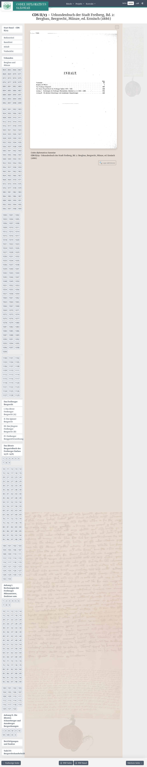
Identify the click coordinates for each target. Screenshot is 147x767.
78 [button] (16, 523)
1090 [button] (5, 339)
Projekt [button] (79, 4)
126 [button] (14, 570)
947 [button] (19, 155)
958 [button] (14, 167)
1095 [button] (17, 343)
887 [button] (19, 90)
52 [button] (12, 502)
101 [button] (9, 546)
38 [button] (16, 489)
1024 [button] (5, 248)
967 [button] (19, 175)
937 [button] (9, 146)
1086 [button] (17, 331)
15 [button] (4, 473)
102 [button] (14, 546)
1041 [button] (17, 269)
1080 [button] (17, 322)
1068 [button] (17, 306)
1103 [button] (5, 362)
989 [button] (9, 200)
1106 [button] (5, 366)
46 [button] (8, 498)
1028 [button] (11, 252)
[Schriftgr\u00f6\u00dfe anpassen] (137, 3)
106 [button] (14, 550)
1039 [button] (5, 269)
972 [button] (4, 184)
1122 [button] (11, 387)
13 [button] (16, 469)
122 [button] (14, 566)
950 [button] (14, 159)
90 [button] (4, 535)
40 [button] (4, 494)
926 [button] (14, 134)
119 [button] (19, 562)
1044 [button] (17, 273)
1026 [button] (17, 248)
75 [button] (4, 523)
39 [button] (20, 489)
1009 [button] (5, 227)
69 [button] (20, 514)
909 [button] (9, 117)
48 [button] (16, 498)
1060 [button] (5, 298)
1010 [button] (11, 227)
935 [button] (19, 142)
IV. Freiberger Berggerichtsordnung (13, 437)
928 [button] (4, 138)
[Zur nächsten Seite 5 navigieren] (135, 763)
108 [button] (4, 554)
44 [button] (20, 494)
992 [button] (4, 204)
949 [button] (9, 159)
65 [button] (4, 514)
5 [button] (15, 458)
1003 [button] (5, 219)
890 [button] (14, 94)
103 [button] (19, 546)
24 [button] (20, 477)
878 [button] (14, 82)
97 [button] (12, 539)
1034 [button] (11, 260)
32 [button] (12, 485)
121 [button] (9, 566)
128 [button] (4, 574)
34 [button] (20, 485)
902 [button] (14, 109)
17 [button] (12, 473)
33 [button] (16, 485)
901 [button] (9, 109)
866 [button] (14, 70)
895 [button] (19, 99)
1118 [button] (5, 383)
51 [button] (8, 502)
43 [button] (16, 494)
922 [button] (14, 130)
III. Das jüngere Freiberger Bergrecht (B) (11, 429)
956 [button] (4, 167)
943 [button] (19, 150)
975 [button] (19, 184)
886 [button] (14, 90)
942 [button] (14, 150)
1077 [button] (17, 318)
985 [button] (9, 196)
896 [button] (4, 103)
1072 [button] (5, 314)
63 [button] (16, 510)
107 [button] (19, 550)
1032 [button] (17, 256)
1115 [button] (5, 378)
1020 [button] (17, 240)
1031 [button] (11, 256)
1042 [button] (5, 273)
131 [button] (19, 574)
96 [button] (8, 539)
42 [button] (12, 494)
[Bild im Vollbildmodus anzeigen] (117, 27)
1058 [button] (11, 293)
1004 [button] (11, 219)
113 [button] (9, 558)
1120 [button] (17, 383)
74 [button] (20, 518)
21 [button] (8, 477)
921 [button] (9, 130)
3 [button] (9, 458)
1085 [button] (11, 331)
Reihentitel (9, 38)
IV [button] (12, 730)
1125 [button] (11, 391)
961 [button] (9, 171)
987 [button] (19, 196)
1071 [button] (17, 310)
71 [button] (8, 518)
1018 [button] (5, 240)
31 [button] (8, 485)
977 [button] (9, 188)
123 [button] (19, 566)
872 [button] (4, 78)
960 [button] (4, 171)
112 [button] (4, 558)
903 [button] (19, 109)
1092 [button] (17, 339)
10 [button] (4, 469)
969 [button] (9, 179)
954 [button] (14, 163)
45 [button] (4, 498)
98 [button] (16, 539)
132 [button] (4, 579)
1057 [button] (5, 293)
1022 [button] (11, 244)
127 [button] (19, 570)
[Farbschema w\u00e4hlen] (142, 3)
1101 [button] (11, 358)
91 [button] (8, 535)
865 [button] (9, 70)
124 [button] (4, 570)
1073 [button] (11, 314)
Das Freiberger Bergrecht (11, 403)
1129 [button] (17, 395)
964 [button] (4, 175)
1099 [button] (5, 351)
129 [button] (9, 574)
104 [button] (4, 550)
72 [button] (12, 518)
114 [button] (14, 558)
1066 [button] (5, 306)
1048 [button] (5, 281)
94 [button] (20, 535)
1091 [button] (11, 339)
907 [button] (19, 113)
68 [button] (16, 514)
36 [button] (8, 489)
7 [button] (3, 462)
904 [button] (4, 113)
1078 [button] (5, 322)
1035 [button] (17, 260)
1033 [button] (5, 260)
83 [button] (16, 527)
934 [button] (14, 142)
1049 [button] (11, 281)
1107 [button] (11, 366)
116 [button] (4, 562)
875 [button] (19, 78)
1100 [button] (5, 358)
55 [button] (4, 506)
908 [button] (4, 117)
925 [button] (9, 134)
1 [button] (3, 458)
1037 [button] (11, 264)
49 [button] (20, 498)
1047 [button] (17, 277)
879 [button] (19, 82)
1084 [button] (5, 331)
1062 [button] (17, 298)
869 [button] (9, 74)
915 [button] (19, 121)
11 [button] (8, 469)
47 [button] (12, 498)
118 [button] (14, 562)
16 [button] (8, 473)
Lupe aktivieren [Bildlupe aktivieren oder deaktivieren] (107, 162)
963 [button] (19, 171)
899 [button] (19, 103)
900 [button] (4, 109)
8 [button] (6, 462)
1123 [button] (17, 387)
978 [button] (14, 188)
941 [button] (9, 150)
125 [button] (9, 570)
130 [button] (14, 574)
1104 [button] (11, 362)
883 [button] (19, 86)
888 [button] (4, 94)
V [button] (16, 730)
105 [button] (9, 550)
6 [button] (18, 458)
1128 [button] (11, 395)
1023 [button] (17, 244)
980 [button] (4, 192)
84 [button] (20, 527)
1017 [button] (17, 235)
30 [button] (4, 485)
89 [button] (20, 531)
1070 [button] (11, 310)
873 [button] (9, 78)
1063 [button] (5, 302)
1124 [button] (5, 391)
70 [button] (4, 518)
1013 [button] (11, 231)
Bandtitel (8, 42)
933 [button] (9, 142)
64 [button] (20, 510)
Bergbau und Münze (9, 63)
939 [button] (19, 146)
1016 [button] (11, 235)
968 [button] (4, 179)
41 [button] (8, 494)
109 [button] (9, 554)
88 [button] (16, 531)
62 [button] (12, 510)
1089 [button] (17, 335)
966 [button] (14, 175)
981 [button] (9, 192)
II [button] (5, 730)
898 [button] (14, 103)
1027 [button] (5, 252)
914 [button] (14, 121)
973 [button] (9, 184)
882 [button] (14, 86)
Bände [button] (69, 4)
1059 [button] (17, 293)
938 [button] (14, 146)
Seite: (124, 3)
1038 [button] (17, 264)
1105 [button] (17, 362)
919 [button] (19, 126)
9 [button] (9, 462)
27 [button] (12, 481)
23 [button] (16, 477)
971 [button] (19, 179)
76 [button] (8, 523)
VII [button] (4, 735)
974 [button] (14, 184)
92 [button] (12, 535)
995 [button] (19, 204)
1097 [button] (11, 347)
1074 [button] (17, 314)
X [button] (15, 735)
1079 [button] (11, 322)
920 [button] (4, 130)
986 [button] (14, 196)
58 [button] (16, 506)
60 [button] (4, 510)
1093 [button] (5, 343)
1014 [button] (17, 231)
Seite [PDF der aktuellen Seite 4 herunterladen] (66, 763)
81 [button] (8, 527)
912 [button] (4, 121)
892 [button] (4, 99)
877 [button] (9, 82)
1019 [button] (11, 240)
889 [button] (9, 94)
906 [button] (14, 113)
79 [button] (20, 523)
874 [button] (14, 78)
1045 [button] (5, 277)
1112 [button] (5, 374)
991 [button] (19, 200)
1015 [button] (5, 235)
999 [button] (19, 208)
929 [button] (9, 138)
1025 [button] (11, 248)
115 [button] (19, 558)
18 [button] (16, 473)
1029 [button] (17, 252)
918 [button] (14, 126)
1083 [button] (17, 327)
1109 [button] (5, 370)
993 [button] (9, 204)
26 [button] (8, 481)
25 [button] (4, 481)
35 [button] (4, 489)
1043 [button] (11, 273)
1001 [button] (11, 215)
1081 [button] (5, 327)
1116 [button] (11, 378)
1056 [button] (17, 289)
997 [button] (9, 208)
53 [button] (16, 502)
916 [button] (4, 126)
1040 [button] (11, 269)
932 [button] (4, 142)
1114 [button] (17, 374)
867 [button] (19, 70)
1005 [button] (17, 219)
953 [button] (9, 163)
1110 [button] (11, 370)
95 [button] (4, 539)
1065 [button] (17, 302)
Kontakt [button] (90, 4)
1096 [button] (5, 347)
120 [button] (4, 566)
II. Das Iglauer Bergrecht (10, 420)
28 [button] (16, 481)
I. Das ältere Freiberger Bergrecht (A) (10, 412)
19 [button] (20, 473)
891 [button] (19, 94)
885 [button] (9, 90)
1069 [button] (5, 310)
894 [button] (14, 99)
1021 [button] (5, 244)
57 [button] (12, 506)
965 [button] (9, 175)
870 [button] (14, 74)
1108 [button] (17, 366)
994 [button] (14, 204)
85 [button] (4, 531)
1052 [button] (11, 285)
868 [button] (4, 74)
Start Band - (12, 29)
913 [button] (9, 121)
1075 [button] (5, 318)
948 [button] (4, 159)
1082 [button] (11, 327)
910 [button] (14, 117)
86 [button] (8, 531)
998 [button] (14, 208)
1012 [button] (5, 231)
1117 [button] (17, 378)
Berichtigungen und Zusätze (11, 742)
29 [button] (20, 481)
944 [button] (4, 155)
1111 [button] (17, 370)
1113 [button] (11, 374)
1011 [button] (17, 227)
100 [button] (4, 546)
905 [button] (9, 113)
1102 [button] (17, 358)
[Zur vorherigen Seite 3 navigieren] (11, 763)
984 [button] (4, 196)
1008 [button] (17, 223)
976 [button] (4, 188)
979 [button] (19, 188)
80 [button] (4, 527)
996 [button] (4, 208)
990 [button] (14, 200)
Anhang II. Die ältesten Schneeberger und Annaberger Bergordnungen (12, 720)
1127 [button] (5, 395)
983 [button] (19, 192)
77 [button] (12, 523)
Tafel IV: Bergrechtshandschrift (13, 752)
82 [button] (12, 527)
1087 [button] (5, 335)
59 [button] (20, 506)
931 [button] (19, 138)
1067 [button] (11, 306)
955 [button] (19, 163)
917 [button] (9, 126)
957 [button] (9, 167)
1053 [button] (17, 285)
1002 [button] (17, 215)
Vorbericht (9, 51)
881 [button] (9, 86)
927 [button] (19, 134)
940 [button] (4, 150)
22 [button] (12, 477)
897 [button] (9, 103)
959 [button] (19, 167)
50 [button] (4, 502)
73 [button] (16, 518)
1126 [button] (17, 391)
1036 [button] (5, 264)
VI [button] (19, 730)
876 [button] (4, 82)
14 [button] (20, 469)
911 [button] (19, 117)
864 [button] (4, 70)
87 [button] (12, 531)
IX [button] (12, 735)
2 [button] (6, 458)
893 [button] (9, 99)
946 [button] (14, 155)
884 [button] (4, 90)
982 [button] (14, 192)
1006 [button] (5, 223)
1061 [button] (11, 298)
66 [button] (8, 514)
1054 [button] (5, 289)
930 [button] (14, 138)
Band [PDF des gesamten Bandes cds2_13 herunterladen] (81, 763)
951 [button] (19, 159)
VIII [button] (8, 735)
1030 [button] (5, 256)
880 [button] (4, 86)
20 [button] (4, 477)
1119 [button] (11, 383)
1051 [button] (5, 285)
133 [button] (9, 579)
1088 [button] (11, 335)
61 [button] (8, 510)
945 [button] (9, 155)
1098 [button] (17, 347)
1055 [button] (11, 289)
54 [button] (20, 502)
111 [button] (19, 554)
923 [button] (19, 130)
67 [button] (12, 514)
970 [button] (14, 179)
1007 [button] (11, 223)
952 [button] (4, 163)
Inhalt (6, 47)
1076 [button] (11, 318)
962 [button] (14, 171)
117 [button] (9, 562)
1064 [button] (11, 302)
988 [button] (4, 200)
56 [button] (8, 506)
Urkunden (8, 58)
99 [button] (20, 539)
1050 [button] (17, 281)
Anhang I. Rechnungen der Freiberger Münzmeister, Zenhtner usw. (11, 590)
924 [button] (4, 134)
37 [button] (12, 489)
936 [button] (4, 146)
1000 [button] (5, 215)
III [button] (9, 730)
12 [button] (12, 469)
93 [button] (16, 535)
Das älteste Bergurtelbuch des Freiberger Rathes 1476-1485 (12, 450)
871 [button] (19, 74)
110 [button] (14, 554)
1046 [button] (11, 277)
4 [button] (12, 458)
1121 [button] (5, 387)
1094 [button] (11, 343)
